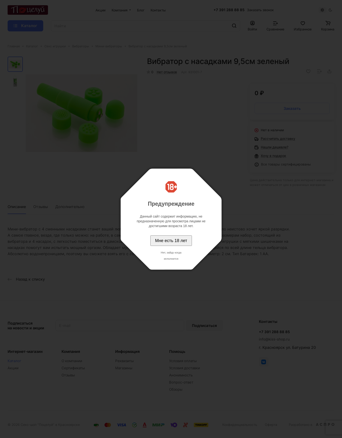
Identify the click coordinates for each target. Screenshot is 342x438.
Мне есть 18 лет (171, 240)
